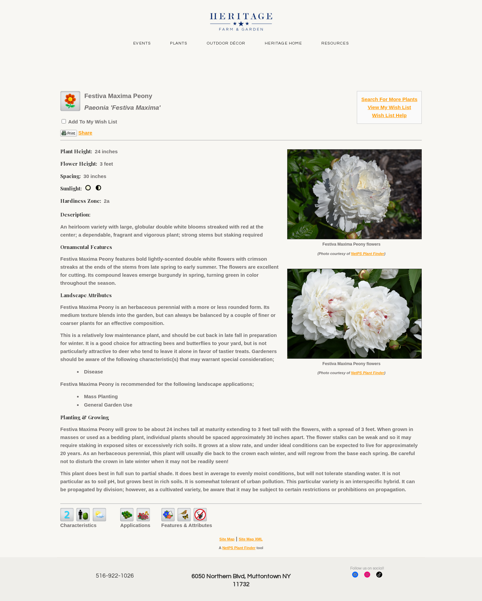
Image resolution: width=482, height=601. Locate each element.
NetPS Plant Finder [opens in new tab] (238, 548)
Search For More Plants (389, 99)
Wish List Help (389, 115)
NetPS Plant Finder (367, 254)
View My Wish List (389, 107)
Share (85, 133)
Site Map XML (251, 539)
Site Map (226, 539)
